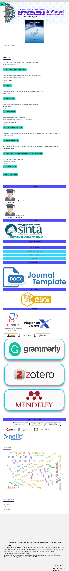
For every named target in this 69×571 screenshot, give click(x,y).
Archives (10, 11)
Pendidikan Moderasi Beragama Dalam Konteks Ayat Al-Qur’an (23, 91)
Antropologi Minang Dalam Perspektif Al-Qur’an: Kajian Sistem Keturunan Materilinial (30, 146)
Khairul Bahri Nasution (13, 127)
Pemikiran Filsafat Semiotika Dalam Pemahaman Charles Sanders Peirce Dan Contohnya (31, 133)
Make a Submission (10, 174)
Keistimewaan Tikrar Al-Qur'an (13, 159)
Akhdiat (8, 85)
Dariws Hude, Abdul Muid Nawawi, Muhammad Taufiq (23, 153)
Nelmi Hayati (9, 98)
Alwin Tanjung (10, 167)
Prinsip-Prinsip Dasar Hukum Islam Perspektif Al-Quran (21, 62)
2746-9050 (48, 551)
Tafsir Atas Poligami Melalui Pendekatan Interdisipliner (21, 104)
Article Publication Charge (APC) (34, 255)
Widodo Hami (10, 112)
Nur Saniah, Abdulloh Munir (15, 70)
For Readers (6, 504)
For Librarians (7, 509)
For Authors (6, 507)
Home (4, 11)
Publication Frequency (34, 251)
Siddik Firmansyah (11, 140)
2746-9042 (33, 551)
